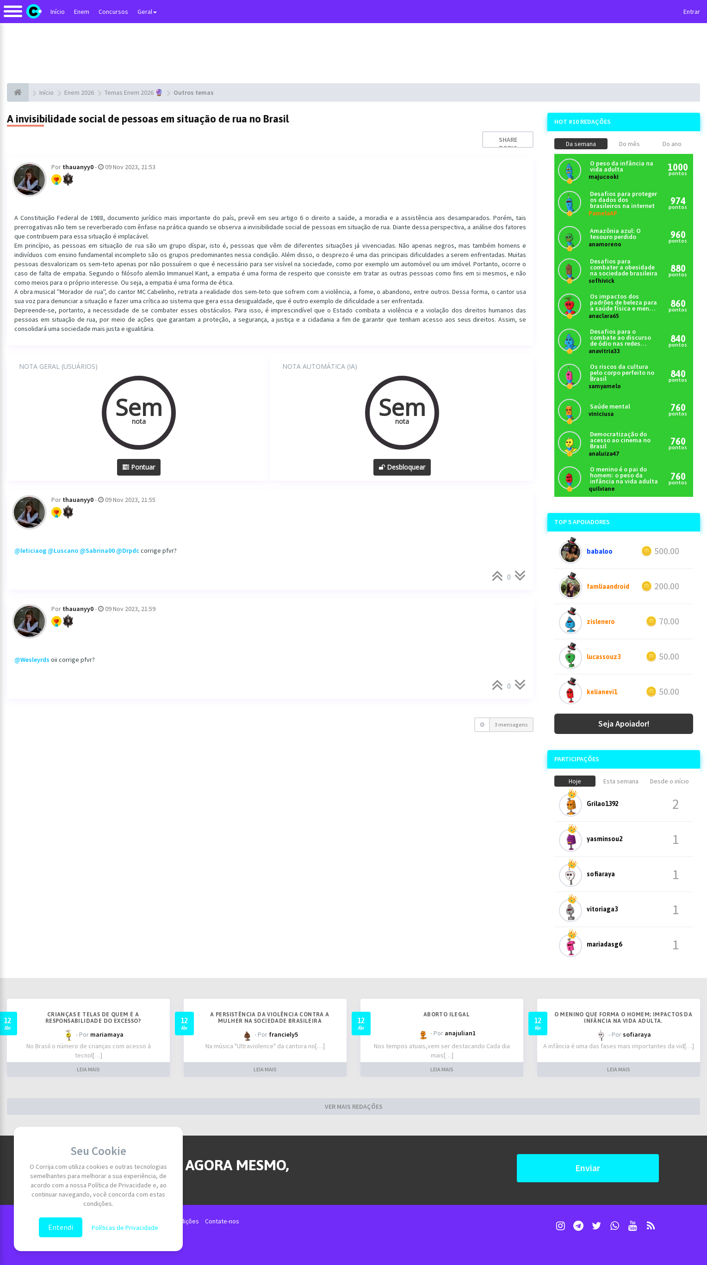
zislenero (601, 621)
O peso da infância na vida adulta (621, 166)
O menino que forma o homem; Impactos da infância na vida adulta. (623, 1017)
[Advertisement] (353, 53)
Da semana (581, 144)
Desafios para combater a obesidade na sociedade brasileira (623, 267)
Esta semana (621, 781)
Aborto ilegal (446, 1014)
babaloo (600, 551)
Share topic (508, 143)
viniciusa (601, 413)
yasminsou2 (604, 839)
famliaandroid (608, 586)
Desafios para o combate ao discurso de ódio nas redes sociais (620, 338)
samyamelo (605, 386)
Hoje (575, 781)
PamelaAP (603, 213)
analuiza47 (604, 453)
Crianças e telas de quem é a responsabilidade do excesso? (93, 1017)
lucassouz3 (603, 656)
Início (57, 11)
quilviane (602, 488)
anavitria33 (604, 351)
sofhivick (601, 280)
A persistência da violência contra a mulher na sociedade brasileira (269, 1017)
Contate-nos (222, 1221)
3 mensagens (511, 724)
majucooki (604, 176)
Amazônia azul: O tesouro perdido (615, 234)
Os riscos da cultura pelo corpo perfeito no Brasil (622, 373)
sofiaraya (601, 874)
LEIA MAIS (88, 1069)
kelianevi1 (602, 692)
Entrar (691, 11)
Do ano (672, 144)
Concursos (113, 11)
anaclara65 (604, 315)
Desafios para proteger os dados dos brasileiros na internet (623, 200)
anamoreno (605, 244)
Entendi (60, 1227)
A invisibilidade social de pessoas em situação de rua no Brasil (148, 119)
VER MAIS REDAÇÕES (354, 1106)
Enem (81, 11)
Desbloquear (402, 467)
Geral (147, 11)
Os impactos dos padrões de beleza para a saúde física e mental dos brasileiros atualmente (623, 302)
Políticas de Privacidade (125, 1227)
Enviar (587, 1167)
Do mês (629, 144)
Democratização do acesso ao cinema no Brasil (620, 440)
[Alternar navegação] (13, 16)
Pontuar (139, 467)
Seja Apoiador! (624, 723)
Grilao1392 (602, 803)
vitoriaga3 (602, 909)
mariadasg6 (604, 944)
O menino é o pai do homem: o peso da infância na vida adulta (624, 475)
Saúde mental (610, 406)
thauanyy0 (77, 167)
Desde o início (669, 781)
